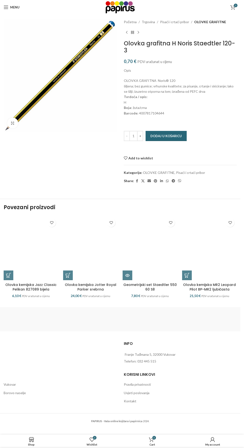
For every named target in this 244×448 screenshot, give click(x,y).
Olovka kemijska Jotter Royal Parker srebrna (90, 295)
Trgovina (148, 22)
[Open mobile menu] (11, 7)
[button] (8, 284)
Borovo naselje (15, 401)
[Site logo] (120, 7)
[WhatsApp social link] (167, 181)
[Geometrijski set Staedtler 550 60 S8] (150, 252)
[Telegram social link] (173, 181)
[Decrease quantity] (127, 136)
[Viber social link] (180, 181)
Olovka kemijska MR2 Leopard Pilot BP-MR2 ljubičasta (209, 295)
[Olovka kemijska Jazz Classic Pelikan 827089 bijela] (31, 252)
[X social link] (143, 181)
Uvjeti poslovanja (136, 401)
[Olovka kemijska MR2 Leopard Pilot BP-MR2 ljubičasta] (209, 252)
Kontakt (130, 409)
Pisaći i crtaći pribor (174, 22)
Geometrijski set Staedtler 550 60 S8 (150, 295)
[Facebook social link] (137, 181)
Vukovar (10, 393)
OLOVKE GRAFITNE (210, 22)
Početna (130, 22)
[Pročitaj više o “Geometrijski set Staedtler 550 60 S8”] (127, 284)
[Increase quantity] (140, 136)
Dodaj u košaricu (166, 136)
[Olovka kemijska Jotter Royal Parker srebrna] (90, 252)
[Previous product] (127, 32)
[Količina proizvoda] (133, 136)
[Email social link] (149, 181)
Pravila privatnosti (137, 393)
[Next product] (138, 32)
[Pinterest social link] (155, 181)
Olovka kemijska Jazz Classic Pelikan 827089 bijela (31, 295)
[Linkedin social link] (161, 181)
